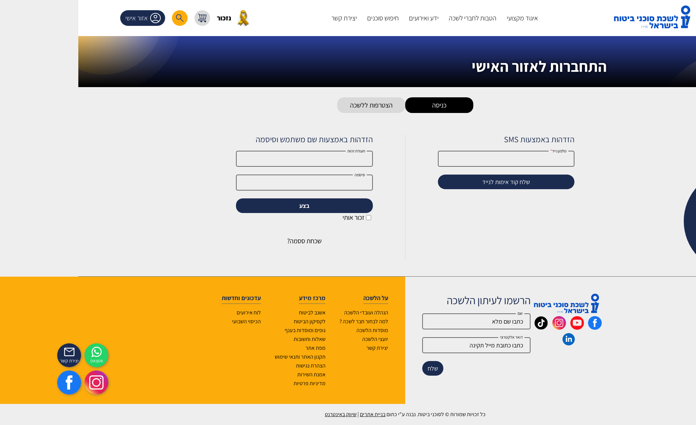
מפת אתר (258, 348)
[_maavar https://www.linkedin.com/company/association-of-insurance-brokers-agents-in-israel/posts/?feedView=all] (511, 343)
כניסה (382, 105)
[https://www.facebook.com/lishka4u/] (12, 382)
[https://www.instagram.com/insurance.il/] (39, 382)
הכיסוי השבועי (189, 321)
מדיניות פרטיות (252, 383)
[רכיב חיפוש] (122, 18)
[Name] (419, 321)
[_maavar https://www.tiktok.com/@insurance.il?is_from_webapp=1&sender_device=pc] (484, 327)
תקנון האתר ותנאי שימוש (243, 356)
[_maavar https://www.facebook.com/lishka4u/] (537, 327)
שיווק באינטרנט (283, 414)
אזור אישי (87, 18)
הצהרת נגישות (253, 365)
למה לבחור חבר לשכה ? (306, 321)
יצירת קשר (320, 348)
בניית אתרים (315, 414)
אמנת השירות (254, 374)
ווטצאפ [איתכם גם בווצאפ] (39, 361)
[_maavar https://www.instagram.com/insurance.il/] (502, 327)
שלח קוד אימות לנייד (449, 182)
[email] (419, 345)
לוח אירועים (191, 312)
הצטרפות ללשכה (314, 105)
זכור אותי (299, 217)
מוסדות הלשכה (315, 330)
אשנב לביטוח (255, 312)
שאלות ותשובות (252, 339)
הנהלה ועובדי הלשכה (309, 312)
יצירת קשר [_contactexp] (12, 361)
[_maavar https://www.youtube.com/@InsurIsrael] (520, 327)
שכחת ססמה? (247, 240)
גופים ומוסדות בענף (247, 330)
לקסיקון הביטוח (252, 321)
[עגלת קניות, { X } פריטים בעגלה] (145, 18)
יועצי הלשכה (318, 339)
